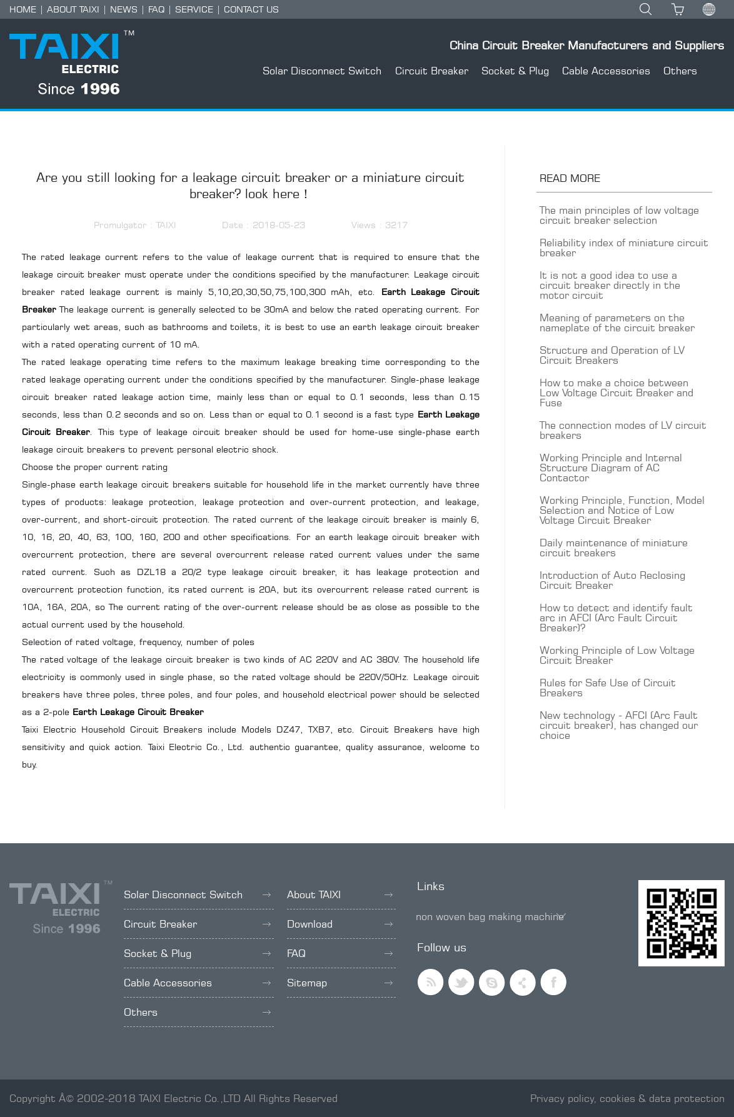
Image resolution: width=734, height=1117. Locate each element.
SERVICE (194, 9)
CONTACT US (251, 9)
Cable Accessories (606, 70)
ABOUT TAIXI (73, 9)
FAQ (156, 9)
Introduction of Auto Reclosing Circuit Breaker (612, 580)
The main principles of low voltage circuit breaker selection (619, 215)
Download (340, 924)
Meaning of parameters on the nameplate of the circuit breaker (617, 322)
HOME (22, 9)
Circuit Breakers (396, 729)
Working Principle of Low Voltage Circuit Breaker (617, 655)
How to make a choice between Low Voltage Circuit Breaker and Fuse (616, 392)
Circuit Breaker (431, 70)
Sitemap (340, 982)
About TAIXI (340, 894)
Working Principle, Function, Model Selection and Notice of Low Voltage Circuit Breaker (622, 510)
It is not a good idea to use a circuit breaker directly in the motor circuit (610, 285)
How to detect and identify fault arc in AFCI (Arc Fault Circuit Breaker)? (616, 617)
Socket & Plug (515, 70)
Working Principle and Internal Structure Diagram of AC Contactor (611, 467)
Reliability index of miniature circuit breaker (624, 247)
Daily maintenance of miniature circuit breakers (614, 547)
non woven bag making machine (490, 916)
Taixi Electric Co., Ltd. (197, 746)
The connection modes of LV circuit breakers (623, 430)
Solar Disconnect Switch (322, 70)
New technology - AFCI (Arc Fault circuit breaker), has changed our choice (619, 725)
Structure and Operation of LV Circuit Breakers (612, 355)
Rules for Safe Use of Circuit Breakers (608, 687)
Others (680, 70)
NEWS (124, 9)
